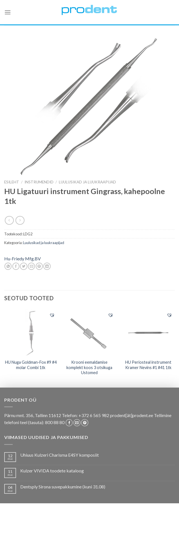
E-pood (17, 523)
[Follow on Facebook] (69, 422)
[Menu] (7, 12)
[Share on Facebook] (15, 266)
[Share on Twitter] (23, 266)
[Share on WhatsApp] (8, 266)
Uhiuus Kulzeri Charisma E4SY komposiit (59, 455)
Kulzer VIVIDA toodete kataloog (52, 470)
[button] (52, 315)
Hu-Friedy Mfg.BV (22, 258)
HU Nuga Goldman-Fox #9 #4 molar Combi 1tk (31, 365)
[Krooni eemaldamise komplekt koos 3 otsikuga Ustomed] (89, 332)
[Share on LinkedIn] (46, 266)
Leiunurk (114, 527)
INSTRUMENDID (38, 182)
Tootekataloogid (130, 523)
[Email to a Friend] (31, 266)
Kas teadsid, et (68, 523)
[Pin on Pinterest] (39, 266)
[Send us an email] (76, 422)
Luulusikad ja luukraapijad (87, 182)
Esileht (11, 182)
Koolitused (97, 523)
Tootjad (159, 523)
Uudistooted (89, 527)
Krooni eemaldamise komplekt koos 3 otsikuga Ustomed (89, 367)
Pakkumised (39, 523)
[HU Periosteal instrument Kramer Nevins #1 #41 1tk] (148, 332)
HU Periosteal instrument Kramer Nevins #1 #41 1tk (148, 365)
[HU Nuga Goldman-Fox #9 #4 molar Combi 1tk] (30, 332)
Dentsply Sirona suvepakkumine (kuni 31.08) (62, 486)
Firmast (65, 527)
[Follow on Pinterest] (84, 422)
